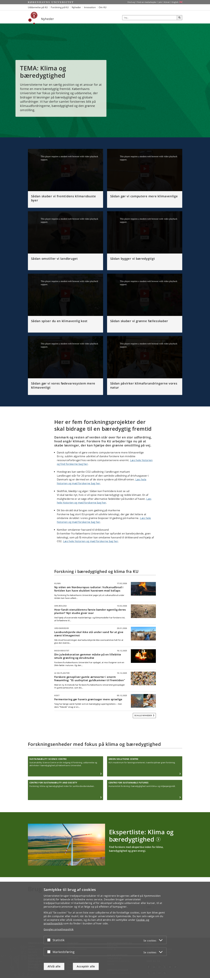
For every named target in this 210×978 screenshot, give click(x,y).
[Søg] (179, 17)
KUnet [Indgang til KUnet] (167, 2)
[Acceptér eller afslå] (49, 940)
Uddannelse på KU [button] (38, 7)
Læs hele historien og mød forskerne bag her (90, 541)
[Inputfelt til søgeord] (149, 17)
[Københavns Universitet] (33, 18)
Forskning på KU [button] (60, 7)
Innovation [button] (90, 7)
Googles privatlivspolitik (59, 929)
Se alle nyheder (143, 715)
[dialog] (105, 930)
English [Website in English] (175, 2)
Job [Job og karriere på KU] (160, 2)
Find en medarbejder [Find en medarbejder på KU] (147, 2)
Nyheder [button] (76, 7)
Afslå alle (54, 966)
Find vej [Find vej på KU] (131, 2)
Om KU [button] (103, 7)
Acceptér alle (86, 966)
